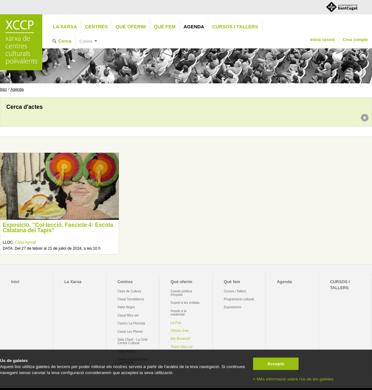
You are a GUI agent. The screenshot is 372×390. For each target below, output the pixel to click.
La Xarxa (65, 26)
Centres (96, 26)
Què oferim (131, 26)
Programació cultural (239, 299)
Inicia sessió (322, 39)
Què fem (165, 26)
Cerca (65, 41)
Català (86, 41)
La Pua (176, 322)
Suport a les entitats (185, 302)
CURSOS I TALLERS (235, 26)
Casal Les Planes (130, 331)
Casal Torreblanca (130, 299)
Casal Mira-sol (127, 315)
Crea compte (355, 39)
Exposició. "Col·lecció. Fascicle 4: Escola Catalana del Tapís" (58, 228)
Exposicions (232, 307)
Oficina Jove (180, 330)
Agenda (193, 26)
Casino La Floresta (131, 323)
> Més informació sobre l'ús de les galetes (293, 379)
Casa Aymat (25, 242)
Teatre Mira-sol (182, 347)
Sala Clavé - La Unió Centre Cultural (132, 341)
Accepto (276, 363)
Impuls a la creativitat (179, 312)
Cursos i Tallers (235, 291)
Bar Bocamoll (180, 338)
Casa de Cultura (129, 291)
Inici (3, 89)
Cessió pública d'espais (181, 292)
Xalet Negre (126, 307)
